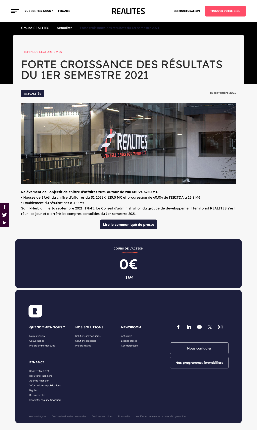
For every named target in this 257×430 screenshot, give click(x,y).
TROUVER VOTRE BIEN (225, 10)
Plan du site (124, 416)
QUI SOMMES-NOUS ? (47, 327)
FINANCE (64, 10)
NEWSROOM (131, 327)
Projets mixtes (83, 345)
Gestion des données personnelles (69, 416)
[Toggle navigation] (15, 11)
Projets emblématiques (42, 345)
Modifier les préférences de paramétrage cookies (161, 416)
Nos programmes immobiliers (199, 363)
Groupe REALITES (35, 28)
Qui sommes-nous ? (38, 10)
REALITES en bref (39, 370)
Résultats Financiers (40, 375)
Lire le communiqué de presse (128, 224)
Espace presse (129, 340)
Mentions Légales (37, 416)
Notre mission (37, 335)
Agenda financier (39, 380)
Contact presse (129, 345)
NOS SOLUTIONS (89, 327)
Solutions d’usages (85, 340)
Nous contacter (199, 348)
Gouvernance (36, 340)
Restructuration (186, 10)
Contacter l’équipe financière (45, 399)
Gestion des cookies (102, 416)
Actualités (64, 28)
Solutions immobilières (88, 335)
